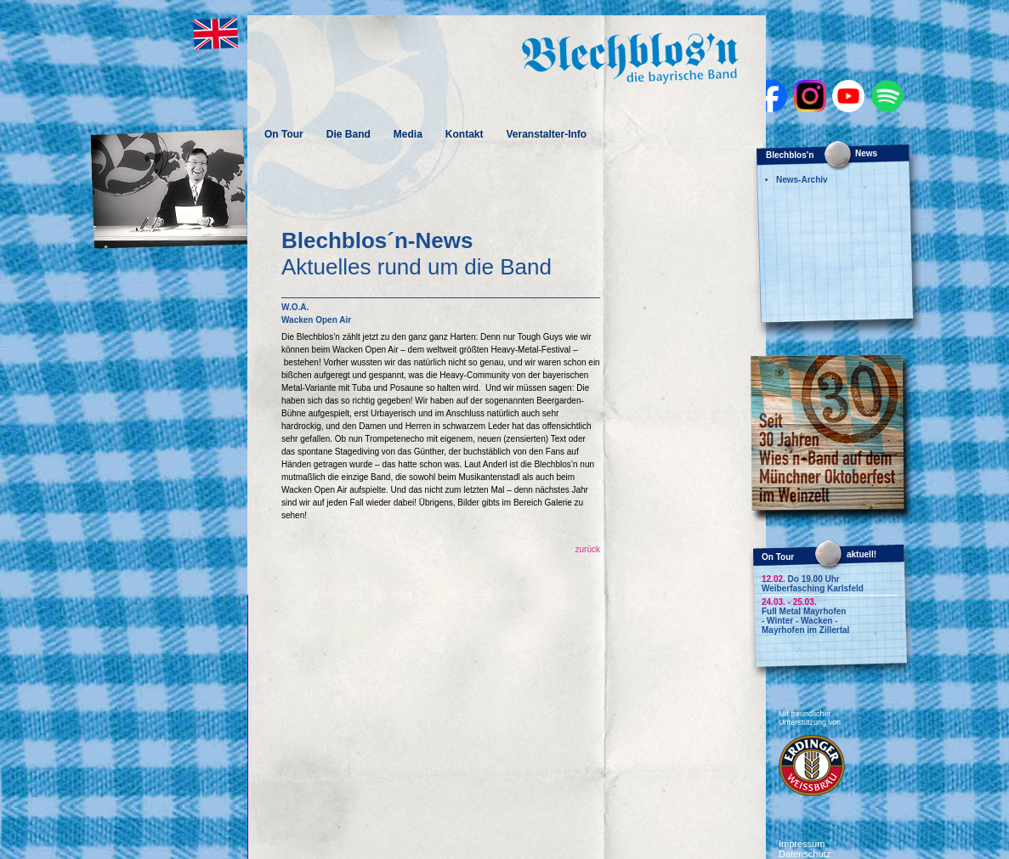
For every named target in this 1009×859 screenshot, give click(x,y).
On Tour (283, 134)
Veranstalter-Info (546, 134)
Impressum (802, 844)
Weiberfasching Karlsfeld (813, 588)
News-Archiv (802, 179)
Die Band (348, 134)
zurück (587, 549)
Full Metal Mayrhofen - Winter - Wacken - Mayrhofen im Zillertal (805, 621)
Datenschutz (804, 854)
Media (408, 134)
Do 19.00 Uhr (801, 579)
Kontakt (464, 134)
